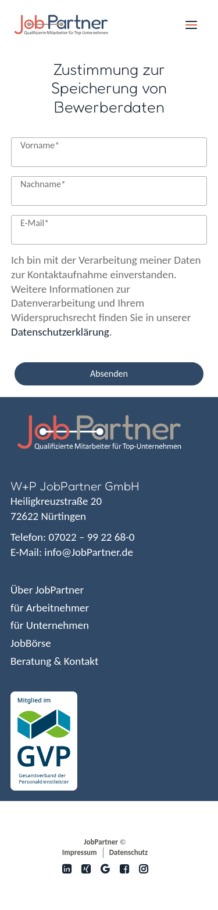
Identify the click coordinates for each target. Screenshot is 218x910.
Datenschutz (128, 852)
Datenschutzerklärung (60, 331)
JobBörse (30, 643)
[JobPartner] (61, 24)
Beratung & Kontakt (54, 661)
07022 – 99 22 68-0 (91, 537)
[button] (191, 25)
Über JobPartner (47, 589)
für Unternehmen (49, 625)
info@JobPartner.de (88, 552)
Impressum (79, 852)
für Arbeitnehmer (49, 607)
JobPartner (101, 842)
